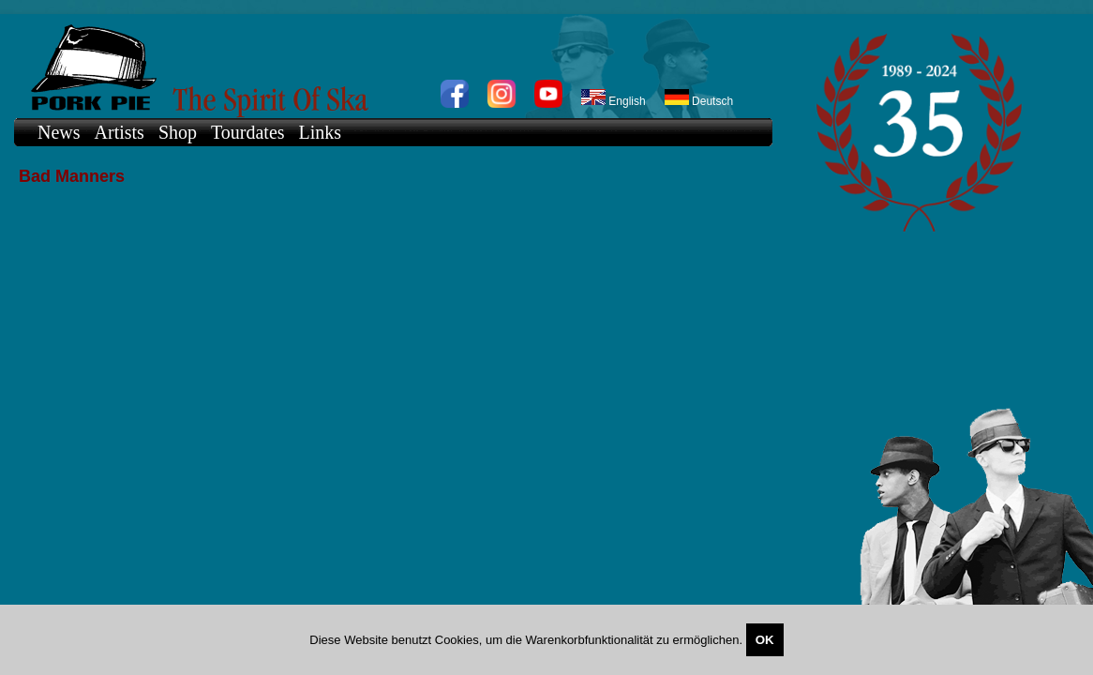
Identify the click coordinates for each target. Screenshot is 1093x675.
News (59, 132)
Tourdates (248, 132)
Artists (119, 132)
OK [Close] (765, 640)
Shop (177, 132)
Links (320, 132)
